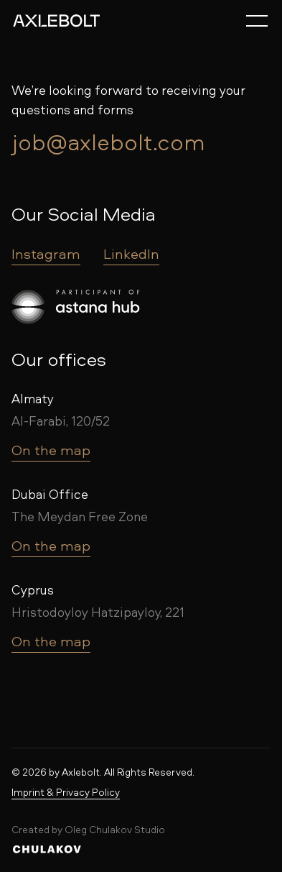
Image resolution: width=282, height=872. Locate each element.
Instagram (45, 253)
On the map (50, 449)
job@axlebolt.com (108, 141)
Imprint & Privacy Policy (65, 792)
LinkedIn (131, 253)
